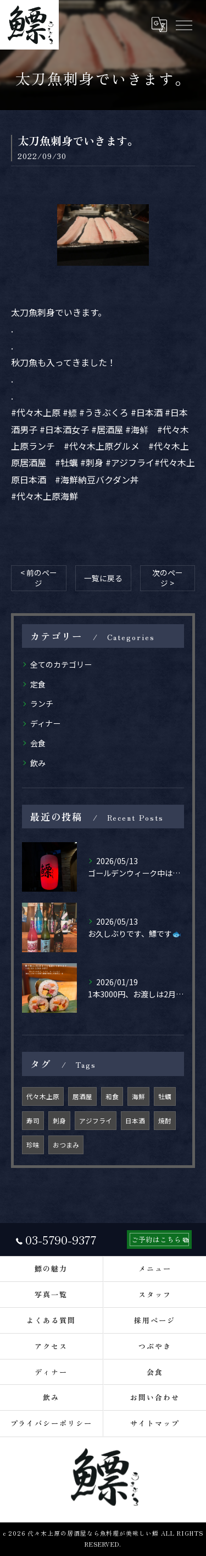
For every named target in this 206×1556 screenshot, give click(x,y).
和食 (112, 1096)
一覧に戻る (103, 577)
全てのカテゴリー (61, 664)
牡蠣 (164, 1096)
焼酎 (164, 1120)
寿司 (33, 1120)
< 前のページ (38, 577)
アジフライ (95, 1120)
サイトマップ (155, 1423)
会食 (38, 743)
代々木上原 (42, 1096)
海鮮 (138, 1096)
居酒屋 (82, 1096)
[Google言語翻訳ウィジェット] (158, 25)
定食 (38, 684)
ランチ (41, 703)
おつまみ (66, 1144)
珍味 (33, 1144)
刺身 (59, 1120)
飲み (38, 762)
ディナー (45, 723)
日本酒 (135, 1120)
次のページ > (167, 577)
